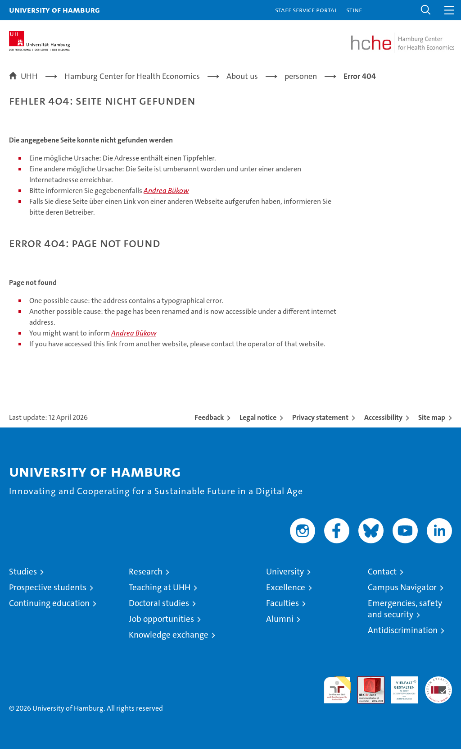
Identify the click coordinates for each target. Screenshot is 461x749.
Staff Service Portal (306, 9)
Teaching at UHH (159, 587)
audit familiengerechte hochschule (337, 689)
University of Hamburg (54, 9)
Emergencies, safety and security (405, 608)
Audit (366, 681)
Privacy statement (320, 417)
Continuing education (49, 603)
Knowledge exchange (168, 634)
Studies (23, 571)
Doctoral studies (159, 603)
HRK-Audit (399, 685)
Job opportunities (161, 619)
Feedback (209, 417)
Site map (431, 417)
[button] (426, 10)
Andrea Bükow (166, 190)
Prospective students (47, 587)
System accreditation (438, 685)
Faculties (282, 603)
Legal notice (258, 417)
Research (146, 571)
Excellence (285, 587)
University (285, 571)
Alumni (280, 619)
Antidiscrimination (403, 630)
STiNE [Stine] (354, 9)
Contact (382, 571)
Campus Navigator (402, 587)
